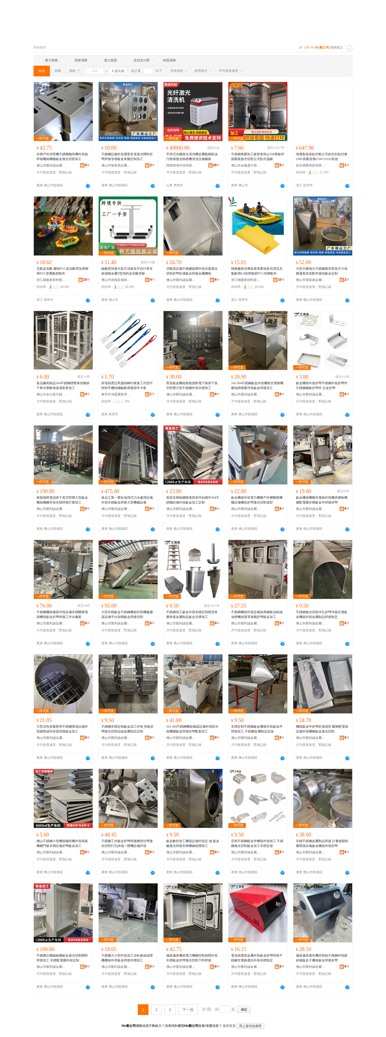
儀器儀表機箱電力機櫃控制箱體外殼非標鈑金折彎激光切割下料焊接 (192, 958)
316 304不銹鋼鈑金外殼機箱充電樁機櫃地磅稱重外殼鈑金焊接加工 (257, 385)
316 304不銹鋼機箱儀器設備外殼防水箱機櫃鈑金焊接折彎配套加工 (192, 729)
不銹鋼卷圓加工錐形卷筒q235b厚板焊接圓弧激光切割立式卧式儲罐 (257, 156)
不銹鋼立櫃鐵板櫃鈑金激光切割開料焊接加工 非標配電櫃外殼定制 (62, 958)
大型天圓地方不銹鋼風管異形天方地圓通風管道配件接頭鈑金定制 (321, 271)
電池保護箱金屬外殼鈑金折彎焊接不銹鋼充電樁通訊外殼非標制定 (257, 958)
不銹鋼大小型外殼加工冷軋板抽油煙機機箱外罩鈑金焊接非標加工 (127, 958)
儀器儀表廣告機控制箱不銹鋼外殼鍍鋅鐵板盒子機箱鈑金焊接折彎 (321, 958)
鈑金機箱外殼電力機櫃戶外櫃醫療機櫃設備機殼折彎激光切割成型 (257, 500)
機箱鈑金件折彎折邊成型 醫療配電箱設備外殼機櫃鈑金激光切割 (322, 729)
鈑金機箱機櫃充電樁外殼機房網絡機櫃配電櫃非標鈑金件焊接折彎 (321, 500)
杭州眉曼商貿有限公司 (310, 165)
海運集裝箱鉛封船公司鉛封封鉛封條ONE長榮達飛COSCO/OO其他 (321, 156)
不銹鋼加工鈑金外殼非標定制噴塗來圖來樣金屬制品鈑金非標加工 (192, 614)
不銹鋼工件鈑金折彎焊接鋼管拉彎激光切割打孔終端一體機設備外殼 (127, 843)
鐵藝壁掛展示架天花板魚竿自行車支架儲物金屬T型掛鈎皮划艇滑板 (127, 271)
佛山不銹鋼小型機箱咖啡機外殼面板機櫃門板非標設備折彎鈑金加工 (62, 843)
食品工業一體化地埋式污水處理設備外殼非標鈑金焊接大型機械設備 (127, 500)
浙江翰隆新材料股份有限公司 (51, 280)
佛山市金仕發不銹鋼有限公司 (51, 394)
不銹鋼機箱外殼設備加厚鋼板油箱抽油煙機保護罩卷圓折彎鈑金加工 (257, 614)
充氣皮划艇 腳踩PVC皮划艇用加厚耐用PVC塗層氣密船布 (62, 271)
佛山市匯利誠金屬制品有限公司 (51, 165)
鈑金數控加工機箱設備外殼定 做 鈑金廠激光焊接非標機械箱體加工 (192, 843)
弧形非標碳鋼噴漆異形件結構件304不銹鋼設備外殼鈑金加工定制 (192, 500)
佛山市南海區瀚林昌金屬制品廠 (116, 280)
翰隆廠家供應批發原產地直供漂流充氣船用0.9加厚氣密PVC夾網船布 (257, 271)
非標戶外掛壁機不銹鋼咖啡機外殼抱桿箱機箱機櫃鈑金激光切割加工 (62, 156)
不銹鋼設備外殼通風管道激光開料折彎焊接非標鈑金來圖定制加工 (127, 156)
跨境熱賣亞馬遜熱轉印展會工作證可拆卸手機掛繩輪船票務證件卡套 (127, 385)
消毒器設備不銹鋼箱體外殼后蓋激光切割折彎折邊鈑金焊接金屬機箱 (192, 271)
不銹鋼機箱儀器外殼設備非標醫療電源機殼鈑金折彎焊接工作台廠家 (62, 614)
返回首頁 (229, 1026)
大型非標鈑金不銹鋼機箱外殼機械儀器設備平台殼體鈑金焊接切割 (127, 614)
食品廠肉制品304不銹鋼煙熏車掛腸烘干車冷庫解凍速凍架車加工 (63, 385)
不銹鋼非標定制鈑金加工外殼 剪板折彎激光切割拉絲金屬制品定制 (127, 729)
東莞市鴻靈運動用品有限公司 (116, 394)
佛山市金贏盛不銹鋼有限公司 (246, 165)
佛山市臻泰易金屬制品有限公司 (116, 165)
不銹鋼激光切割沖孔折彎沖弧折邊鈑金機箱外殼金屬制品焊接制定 (321, 614)
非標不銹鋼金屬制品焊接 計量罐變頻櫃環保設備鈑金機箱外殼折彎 (322, 843)
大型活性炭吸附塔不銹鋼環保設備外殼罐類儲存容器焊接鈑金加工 (62, 729)
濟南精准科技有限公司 (181, 165)
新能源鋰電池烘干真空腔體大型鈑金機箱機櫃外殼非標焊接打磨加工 (62, 500)
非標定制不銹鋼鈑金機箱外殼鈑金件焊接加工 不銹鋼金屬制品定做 (257, 729)
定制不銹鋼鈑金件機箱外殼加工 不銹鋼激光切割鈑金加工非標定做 (257, 843)
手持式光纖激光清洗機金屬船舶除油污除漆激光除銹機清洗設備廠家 (192, 156)
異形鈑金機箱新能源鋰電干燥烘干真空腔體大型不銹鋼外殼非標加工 (192, 385)
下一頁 (188, 1010)
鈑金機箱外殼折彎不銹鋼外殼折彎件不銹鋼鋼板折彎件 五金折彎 (321, 385)
